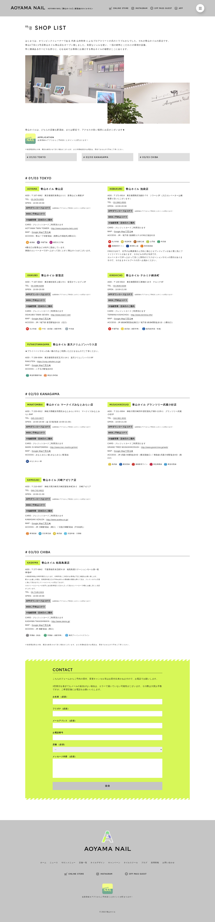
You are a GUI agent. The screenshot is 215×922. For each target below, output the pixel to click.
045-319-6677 (37, 417)
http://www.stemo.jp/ (60, 620)
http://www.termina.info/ (142, 314)
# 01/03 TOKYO (36, 157)
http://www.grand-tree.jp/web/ (155, 447)
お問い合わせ (168, 862)
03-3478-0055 (37, 199)
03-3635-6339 (119, 285)
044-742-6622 (37, 490)
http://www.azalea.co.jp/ (57, 519)
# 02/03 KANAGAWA (95, 157)
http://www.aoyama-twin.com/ (65, 228)
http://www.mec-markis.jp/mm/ (64, 447)
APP (181, 8)
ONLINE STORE (121, 8)
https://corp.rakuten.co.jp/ (49, 361)
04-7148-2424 (37, 591)
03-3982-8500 (119, 202)
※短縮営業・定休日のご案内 (39, 220)
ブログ (144, 862)
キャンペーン (114, 862)
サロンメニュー (68, 862)
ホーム (43, 862)
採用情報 (155, 862)
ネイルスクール (131, 862)
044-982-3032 (119, 417)
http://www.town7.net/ (61, 314)
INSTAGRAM (141, 8)
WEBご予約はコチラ (35, 214)
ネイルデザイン (97, 862)
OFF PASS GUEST (163, 8)
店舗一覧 (83, 862)
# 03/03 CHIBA (149, 157)
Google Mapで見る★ (41, 232)
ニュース (54, 862)
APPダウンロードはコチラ (38, 208)
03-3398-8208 (37, 285)
